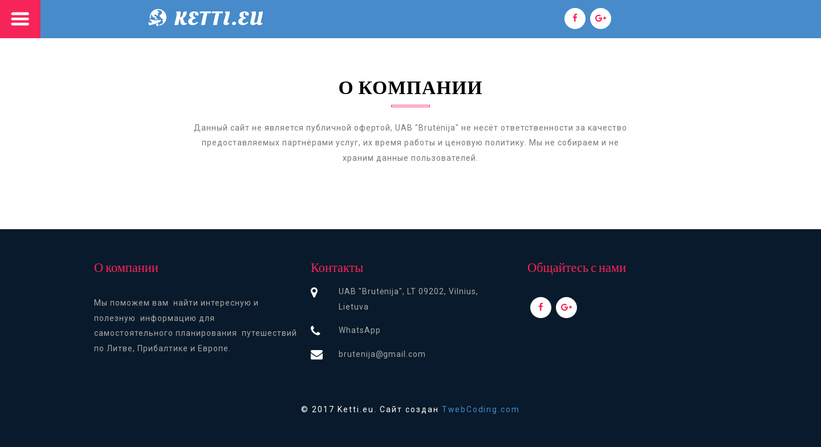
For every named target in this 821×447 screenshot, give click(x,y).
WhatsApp (360, 330)
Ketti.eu (219, 18)
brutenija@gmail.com (382, 354)
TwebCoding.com (481, 409)
